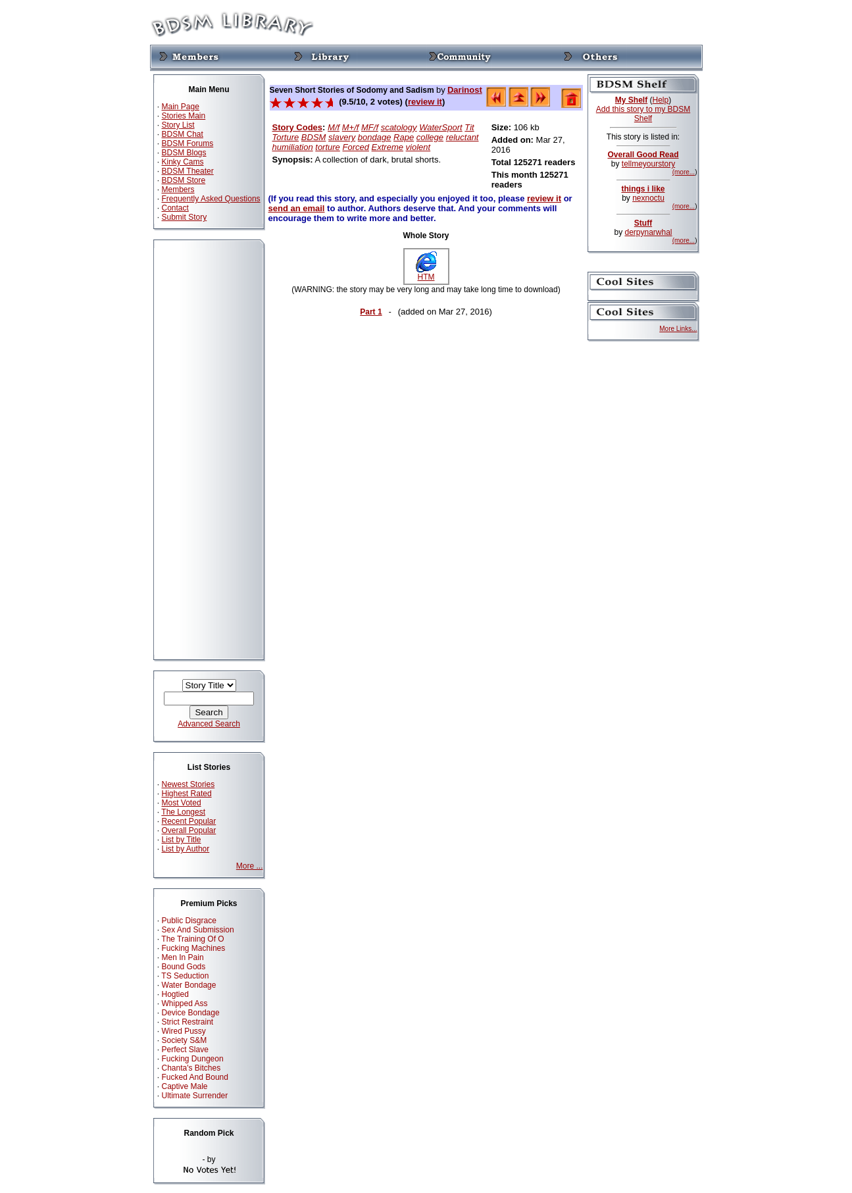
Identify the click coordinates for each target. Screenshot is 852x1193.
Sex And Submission (198, 929)
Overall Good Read (642, 154)
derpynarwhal (648, 232)
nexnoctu (648, 198)
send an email (296, 208)
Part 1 (371, 312)
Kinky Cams (183, 161)
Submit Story (184, 217)
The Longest (183, 812)
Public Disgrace (189, 920)
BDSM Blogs (184, 152)
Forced (355, 147)
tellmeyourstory (648, 163)
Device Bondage (191, 1012)
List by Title (181, 839)
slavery (341, 137)
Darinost (464, 90)
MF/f (369, 127)
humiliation (292, 147)
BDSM (313, 137)
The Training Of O (192, 939)
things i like (642, 188)
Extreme (387, 147)
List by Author (186, 848)
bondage (374, 137)
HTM (426, 273)
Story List (178, 125)
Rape (403, 137)
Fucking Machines (194, 948)
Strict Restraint (188, 1022)
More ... (249, 866)
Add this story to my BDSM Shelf (643, 114)
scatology (399, 127)
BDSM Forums (188, 143)
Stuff (643, 223)
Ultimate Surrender (195, 1095)
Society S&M (184, 1040)
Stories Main (184, 115)
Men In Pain (183, 957)
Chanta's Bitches (191, 1068)
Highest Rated (187, 793)
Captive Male (185, 1086)
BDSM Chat (182, 134)
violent (418, 147)
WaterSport (441, 127)
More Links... (678, 328)
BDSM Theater (188, 171)
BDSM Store (184, 180)
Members (178, 189)
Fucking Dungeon (193, 1058)
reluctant (462, 137)
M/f (333, 127)
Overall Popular (189, 830)
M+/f (350, 127)
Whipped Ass (185, 1003)
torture (327, 147)
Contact (175, 208)
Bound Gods (184, 966)
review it (425, 102)
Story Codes (297, 127)
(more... (683, 172)
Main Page (180, 106)
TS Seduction (185, 975)
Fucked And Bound (195, 1077)
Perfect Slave (185, 1049)
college (429, 137)
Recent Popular (189, 821)
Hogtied (175, 994)
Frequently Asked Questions (211, 198)
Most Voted (181, 802)
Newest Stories (188, 784)
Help (661, 100)
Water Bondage (189, 985)
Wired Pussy (184, 1031)
